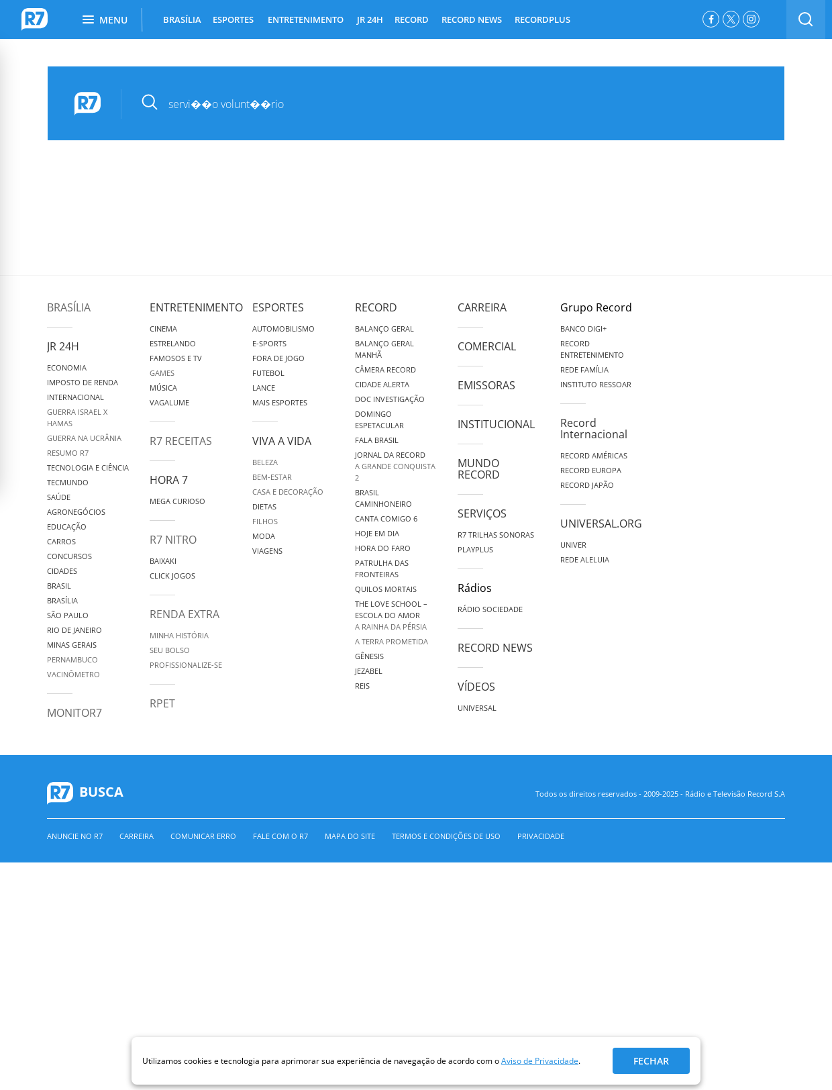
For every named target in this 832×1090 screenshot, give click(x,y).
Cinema (163, 329)
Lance (263, 388)
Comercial (487, 346)
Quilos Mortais (386, 589)
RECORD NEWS (471, 19)
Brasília (69, 307)
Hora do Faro (383, 548)
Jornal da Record (390, 455)
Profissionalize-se (186, 665)
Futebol (268, 373)
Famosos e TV (176, 358)
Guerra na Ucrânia (84, 438)
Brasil (59, 586)
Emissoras (486, 385)
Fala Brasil (377, 440)
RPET (162, 703)
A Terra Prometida (391, 641)
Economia (67, 367)
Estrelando (173, 343)
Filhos (265, 521)
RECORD (412, 19)
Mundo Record (479, 469)
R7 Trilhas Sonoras (496, 535)
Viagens (267, 551)
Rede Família (584, 369)
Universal (477, 708)
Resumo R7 (68, 453)
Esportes (278, 307)
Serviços (482, 513)
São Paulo (68, 615)
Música (163, 388)
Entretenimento (196, 307)
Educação (67, 527)
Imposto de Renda (82, 382)
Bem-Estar (272, 477)
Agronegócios (76, 512)
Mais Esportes (279, 402)
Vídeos (476, 686)
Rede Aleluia (584, 559)
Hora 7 (169, 480)
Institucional (496, 424)
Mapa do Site (350, 836)
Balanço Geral (384, 329)
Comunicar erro (203, 836)
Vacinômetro (73, 674)
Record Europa (590, 470)
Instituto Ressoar (595, 384)
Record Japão (587, 485)
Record (376, 307)
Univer (573, 545)
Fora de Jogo (278, 358)
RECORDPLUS (542, 19)
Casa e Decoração (287, 492)
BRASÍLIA (182, 19)
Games (162, 373)
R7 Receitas (181, 441)
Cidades (62, 571)
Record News (495, 647)
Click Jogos (172, 576)
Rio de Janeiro (74, 630)
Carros (61, 541)
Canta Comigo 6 (386, 518)
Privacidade (540, 836)
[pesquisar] (443, 104)
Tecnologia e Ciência (88, 467)
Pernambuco (72, 659)
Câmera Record (385, 369)
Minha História (179, 635)
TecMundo (68, 482)
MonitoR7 (74, 712)
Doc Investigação (390, 399)
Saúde (58, 497)
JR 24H (370, 19)
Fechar (651, 1060)
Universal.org (601, 523)
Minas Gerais (72, 645)
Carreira (482, 307)
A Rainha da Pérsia (391, 627)
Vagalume (169, 402)
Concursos (69, 556)
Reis (362, 686)
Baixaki (163, 561)
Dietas (264, 506)
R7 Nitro (173, 539)
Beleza (265, 462)
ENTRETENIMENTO (306, 19)
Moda (263, 536)
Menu (105, 19)
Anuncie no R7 (75, 836)
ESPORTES (233, 19)
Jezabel (368, 671)
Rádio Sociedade (490, 609)
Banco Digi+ (583, 329)
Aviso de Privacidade (539, 1061)
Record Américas (593, 455)
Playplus (475, 549)
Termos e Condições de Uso (446, 836)
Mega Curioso (177, 501)
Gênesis (369, 656)
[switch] (805, 19)
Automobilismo (283, 329)
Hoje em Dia (377, 533)
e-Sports (269, 343)
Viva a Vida (281, 441)
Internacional (75, 397)
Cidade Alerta (382, 384)
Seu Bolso (170, 650)
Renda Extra (184, 614)
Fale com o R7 (280, 836)
